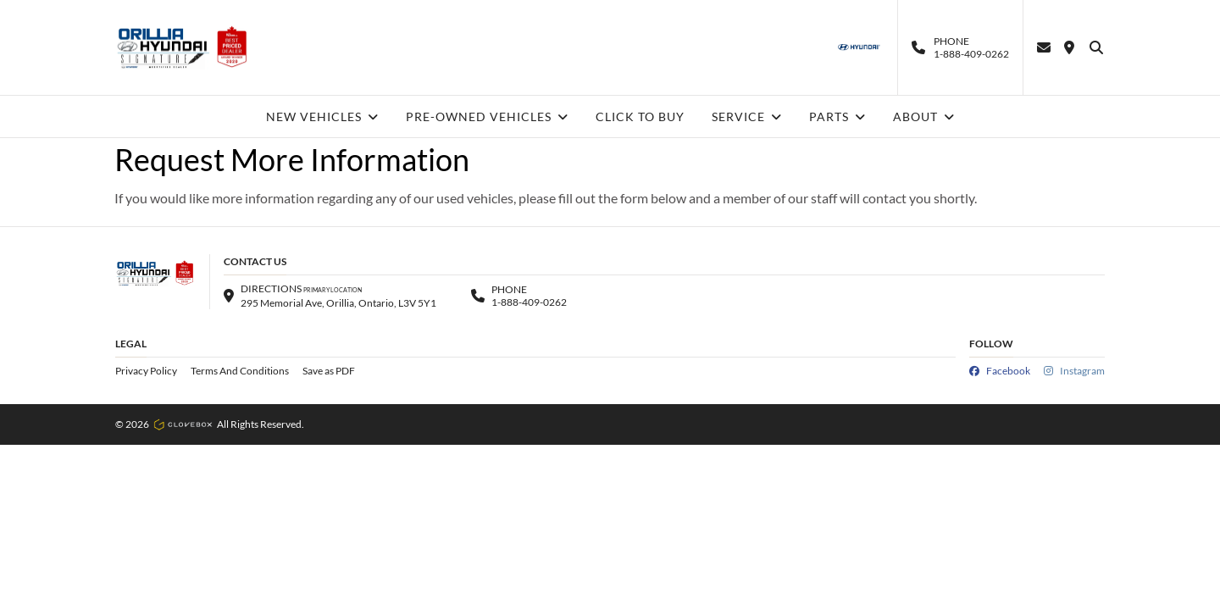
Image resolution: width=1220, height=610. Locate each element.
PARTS (837, 116)
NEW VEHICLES (322, 116)
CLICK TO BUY (640, 116)
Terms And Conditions (240, 370)
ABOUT (924, 116)
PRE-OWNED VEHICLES (487, 116)
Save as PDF (328, 370)
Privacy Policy (146, 370)
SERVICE (747, 116)
